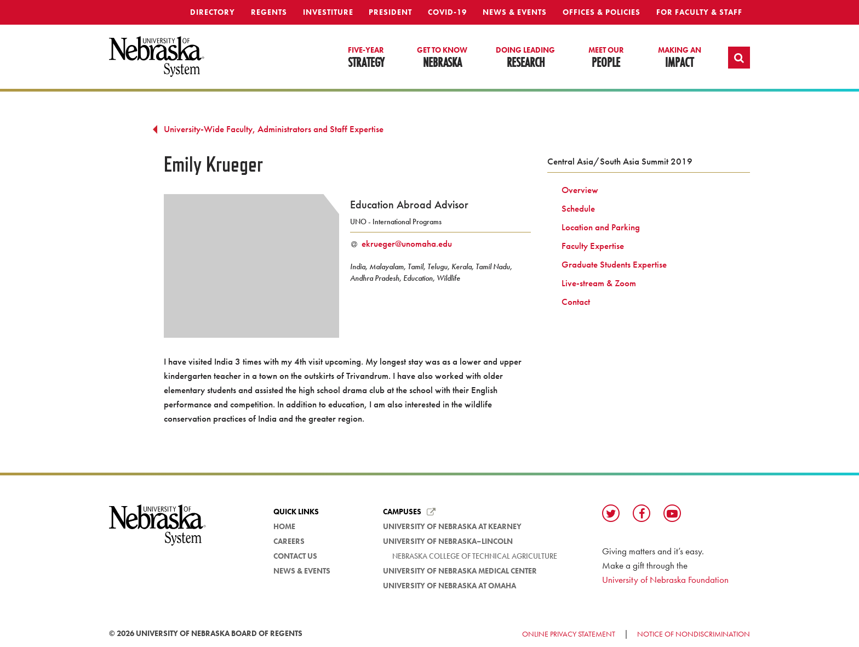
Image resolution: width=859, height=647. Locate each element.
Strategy (366, 58)
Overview (580, 190)
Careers (289, 541)
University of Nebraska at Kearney (452, 526)
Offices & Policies (601, 12)
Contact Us (295, 556)
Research (525, 58)
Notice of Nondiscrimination (693, 634)
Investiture (328, 12)
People (606, 58)
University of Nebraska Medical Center (460, 571)
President (390, 12)
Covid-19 (447, 12)
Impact (679, 58)
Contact (576, 302)
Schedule (578, 208)
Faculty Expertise (593, 246)
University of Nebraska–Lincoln (448, 541)
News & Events (515, 12)
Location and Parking (601, 227)
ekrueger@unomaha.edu (407, 243)
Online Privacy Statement (568, 634)
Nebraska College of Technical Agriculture (474, 556)
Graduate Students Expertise (614, 264)
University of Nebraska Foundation (665, 580)
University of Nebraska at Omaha (449, 586)
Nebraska (442, 58)
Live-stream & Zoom (599, 283)
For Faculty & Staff (699, 12)
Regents (269, 12)
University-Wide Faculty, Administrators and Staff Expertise (273, 129)
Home (284, 526)
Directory (212, 12)
